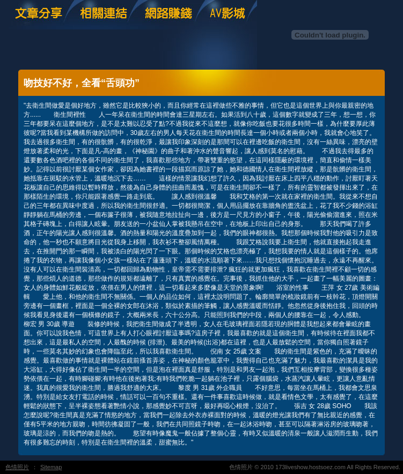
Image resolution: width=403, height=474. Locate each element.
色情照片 (17, 467)
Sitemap (51, 467)
